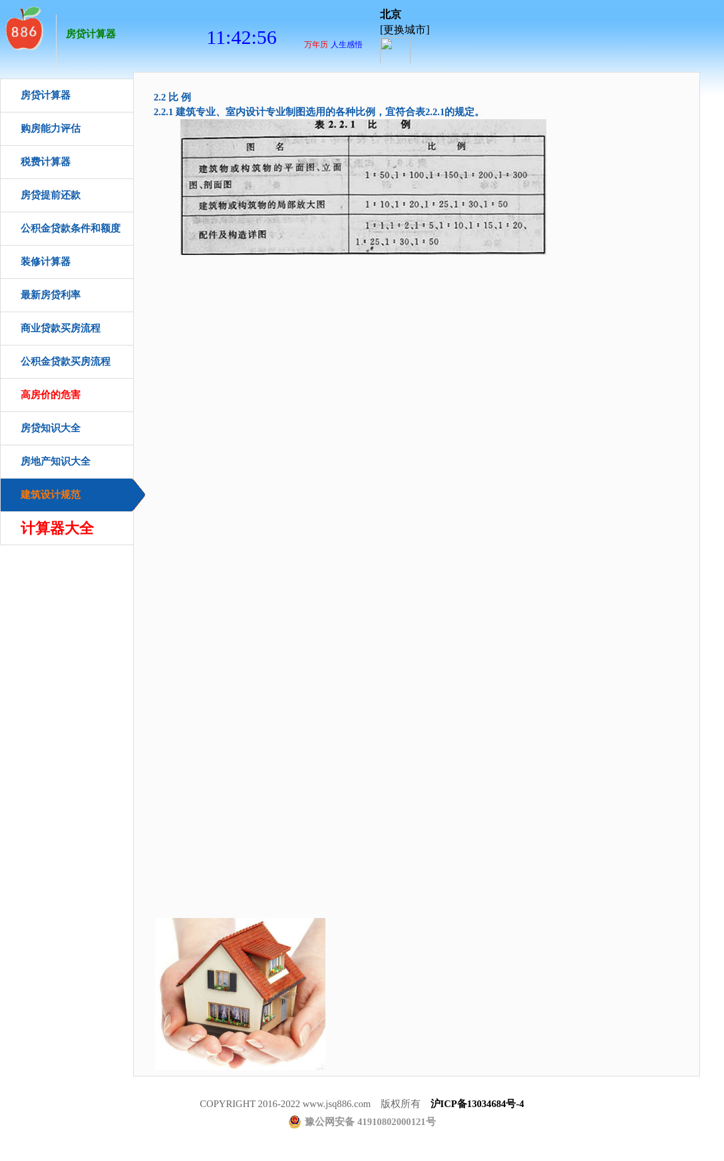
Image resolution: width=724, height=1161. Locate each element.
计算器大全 (57, 528)
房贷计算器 (91, 34)
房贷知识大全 (51, 428)
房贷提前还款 (51, 195)
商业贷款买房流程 (60, 328)
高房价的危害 (51, 394)
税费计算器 (46, 161)
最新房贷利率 (51, 295)
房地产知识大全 (55, 461)
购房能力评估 (51, 128)
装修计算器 (46, 261)
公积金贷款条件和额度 (70, 228)
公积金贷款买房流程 (65, 361)
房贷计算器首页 (23, 26)
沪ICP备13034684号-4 (477, 1103)
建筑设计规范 (51, 494)
